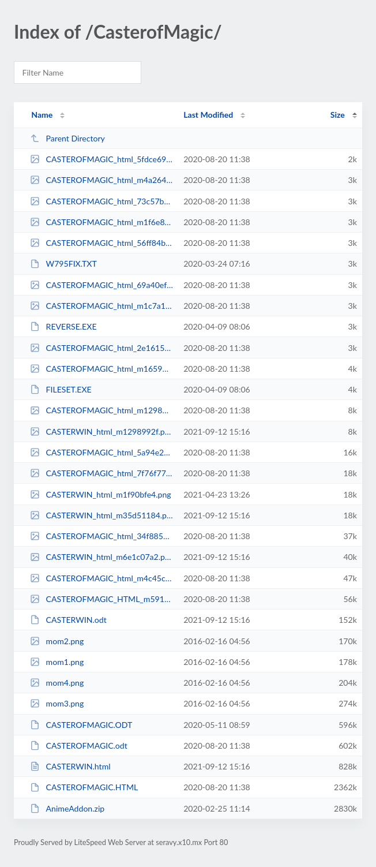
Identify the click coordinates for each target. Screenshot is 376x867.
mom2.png (57, 641)
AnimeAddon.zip (67, 808)
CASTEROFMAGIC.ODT (81, 725)
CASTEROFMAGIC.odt (78, 745)
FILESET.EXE (61, 389)
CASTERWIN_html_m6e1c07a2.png (101, 557)
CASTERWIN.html (70, 766)
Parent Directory (67, 138)
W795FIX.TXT (63, 263)
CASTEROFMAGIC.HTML (84, 787)
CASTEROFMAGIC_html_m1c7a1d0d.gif (101, 306)
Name (41, 114)
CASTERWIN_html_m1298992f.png (101, 431)
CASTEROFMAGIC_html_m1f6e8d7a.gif (101, 222)
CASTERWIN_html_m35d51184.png (101, 515)
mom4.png (57, 682)
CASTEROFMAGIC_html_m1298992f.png (101, 410)
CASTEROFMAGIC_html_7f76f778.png (101, 473)
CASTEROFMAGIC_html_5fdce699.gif (101, 159)
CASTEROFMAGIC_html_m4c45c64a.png (101, 578)
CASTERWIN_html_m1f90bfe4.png (100, 494)
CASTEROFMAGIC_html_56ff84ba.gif (101, 243)
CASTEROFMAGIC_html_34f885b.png (101, 536)
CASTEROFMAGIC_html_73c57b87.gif (101, 201)
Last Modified (208, 114)
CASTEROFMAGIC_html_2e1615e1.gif (101, 348)
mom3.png (57, 703)
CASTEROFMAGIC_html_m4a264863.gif (101, 180)
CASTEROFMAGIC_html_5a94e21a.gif (101, 452)
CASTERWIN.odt (68, 620)
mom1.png (57, 662)
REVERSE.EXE (63, 326)
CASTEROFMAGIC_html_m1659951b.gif (101, 368)
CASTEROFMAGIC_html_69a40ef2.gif (101, 285)
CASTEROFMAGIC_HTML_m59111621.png (101, 599)
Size (337, 114)
